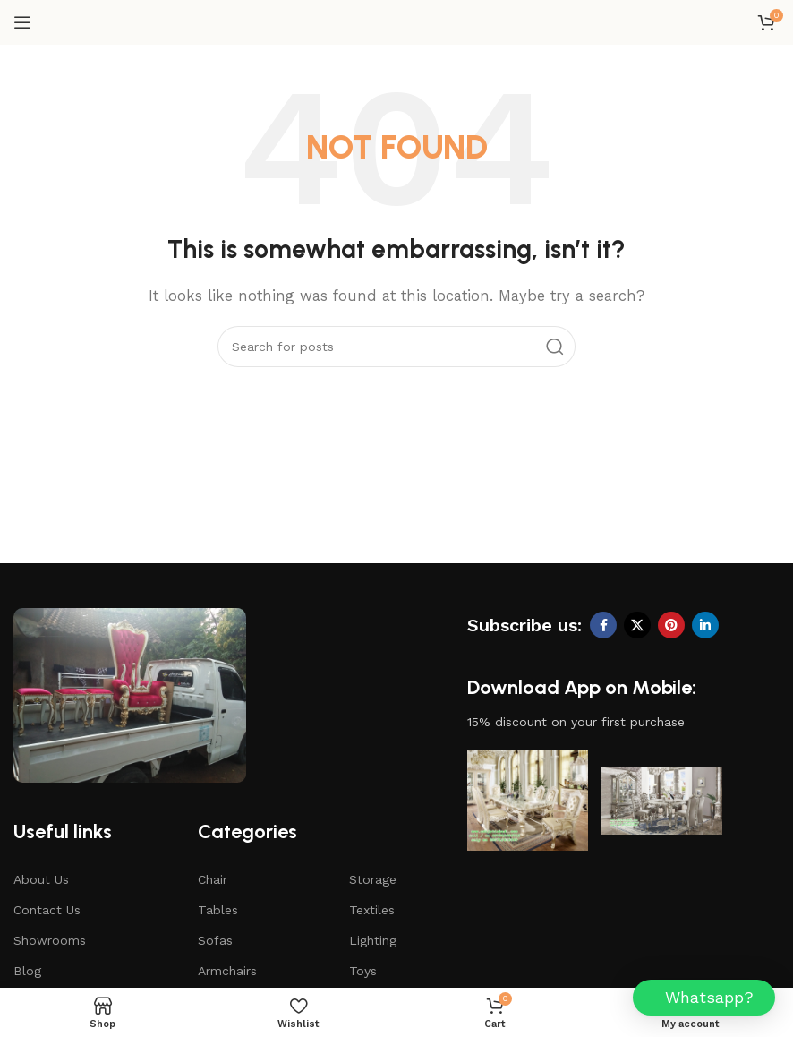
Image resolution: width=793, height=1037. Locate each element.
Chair (212, 879)
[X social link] (637, 625)
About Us (41, 879)
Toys (363, 971)
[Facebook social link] (603, 625)
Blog (27, 971)
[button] (704, 998)
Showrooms (49, 940)
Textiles (372, 910)
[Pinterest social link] (671, 625)
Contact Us (47, 910)
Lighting (372, 940)
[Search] (396, 346)
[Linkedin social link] (705, 625)
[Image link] (129, 694)
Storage (372, 879)
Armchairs (227, 971)
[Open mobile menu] (22, 22)
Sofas (215, 940)
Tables (218, 910)
